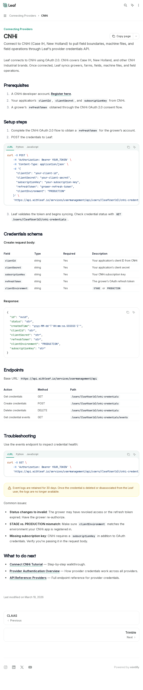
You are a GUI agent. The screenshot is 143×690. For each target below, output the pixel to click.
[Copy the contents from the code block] (128, 147)
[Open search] (125, 5)
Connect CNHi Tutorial (26, 564)
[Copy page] (121, 36)
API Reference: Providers (28, 578)
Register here (61, 94)
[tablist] (64, 147)
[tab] (10, 147)
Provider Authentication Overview (35, 571)
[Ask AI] (134, 147)
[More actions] (138, 5)
